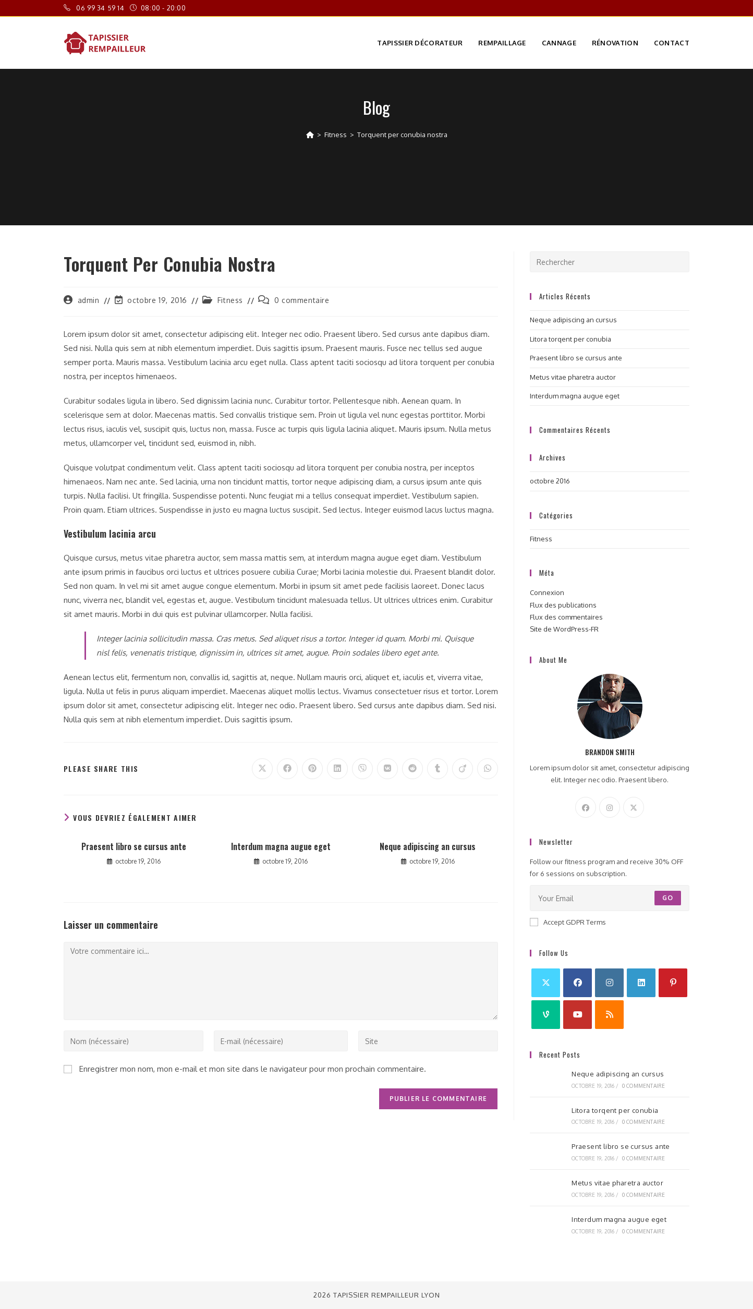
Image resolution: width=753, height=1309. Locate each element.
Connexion (547, 592)
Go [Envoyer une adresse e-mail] (667, 898)
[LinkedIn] (641, 982)
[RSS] (609, 1014)
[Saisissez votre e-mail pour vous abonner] (609, 898)
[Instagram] (609, 807)
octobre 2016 (550, 481)
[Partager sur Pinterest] (312, 768)
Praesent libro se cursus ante (133, 846)
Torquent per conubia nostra (402, 134)
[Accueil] (310, 134)
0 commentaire (302, 300)
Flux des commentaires (566, 617)
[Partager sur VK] (387, 768)
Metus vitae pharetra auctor (573, 377)
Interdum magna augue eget (281, 846)
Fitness (230, 300)
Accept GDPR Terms (568, 922)
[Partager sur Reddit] (412, 768)
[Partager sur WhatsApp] (487, 768)
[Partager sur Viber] (362, 768)
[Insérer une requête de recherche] (609, 261)
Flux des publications (563, 605)
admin (89, 300)
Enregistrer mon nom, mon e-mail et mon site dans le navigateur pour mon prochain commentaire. (252, 1069)
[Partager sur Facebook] (287, 768)
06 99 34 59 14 (101, 8)
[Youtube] (577, 1014)
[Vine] (545, 1014)
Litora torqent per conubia (570, 339)
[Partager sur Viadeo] (462, 768)
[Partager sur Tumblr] (437, 768)
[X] (633, 807)
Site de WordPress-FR (564, 629)
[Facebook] (585, 807)
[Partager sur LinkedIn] (337, 768)
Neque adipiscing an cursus (428, 846)
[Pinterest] (673, 982)
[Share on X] (262, 768)
